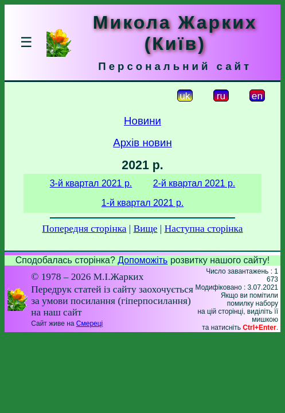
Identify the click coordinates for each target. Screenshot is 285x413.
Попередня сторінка (84, 228)
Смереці (89, 324)
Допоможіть (142, 260)
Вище (146, 228)
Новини (142, 121)
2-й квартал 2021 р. (194, 183)
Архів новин (142, 143)
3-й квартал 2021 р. (91, 183)
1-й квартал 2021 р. (142, 203)
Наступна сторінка (204, 228)
